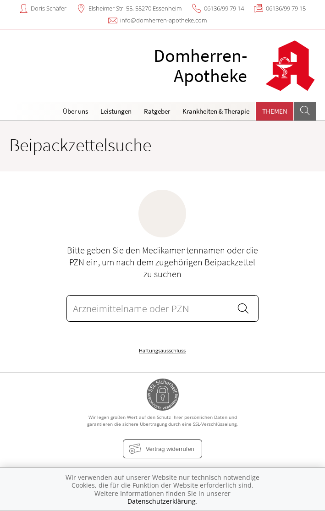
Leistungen (116, 111)
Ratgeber (157, 111)
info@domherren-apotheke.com (163, 20)
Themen (274, 111)
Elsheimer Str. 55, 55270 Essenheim (135, 8)
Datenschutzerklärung (161, 501)
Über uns (75, 111)
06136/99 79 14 (224, 8)
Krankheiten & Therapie (215, 111)
